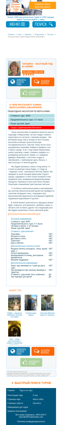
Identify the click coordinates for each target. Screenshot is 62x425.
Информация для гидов (17, 407)
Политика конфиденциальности (31, 421)
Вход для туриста (42, 7)
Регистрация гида (15, 395)
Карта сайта (38, 399)
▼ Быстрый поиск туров (31, 383)
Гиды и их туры (25, 390)
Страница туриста (43, 4)
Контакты (37, 403)
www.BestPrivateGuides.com (31, 417)
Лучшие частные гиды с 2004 (24, 7)
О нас (35, 395)
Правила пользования (17, 411)
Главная (11, 390)
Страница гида (13, 399)
